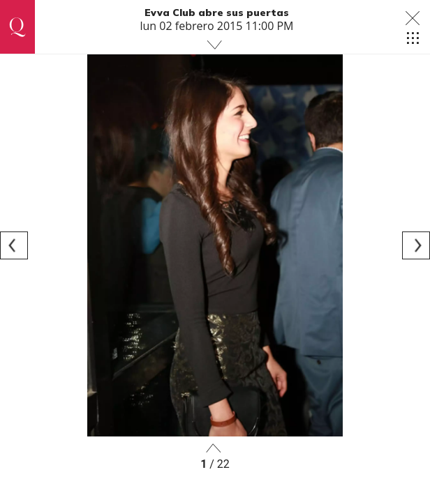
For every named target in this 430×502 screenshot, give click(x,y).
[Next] (416, 245)
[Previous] (14, 245)
